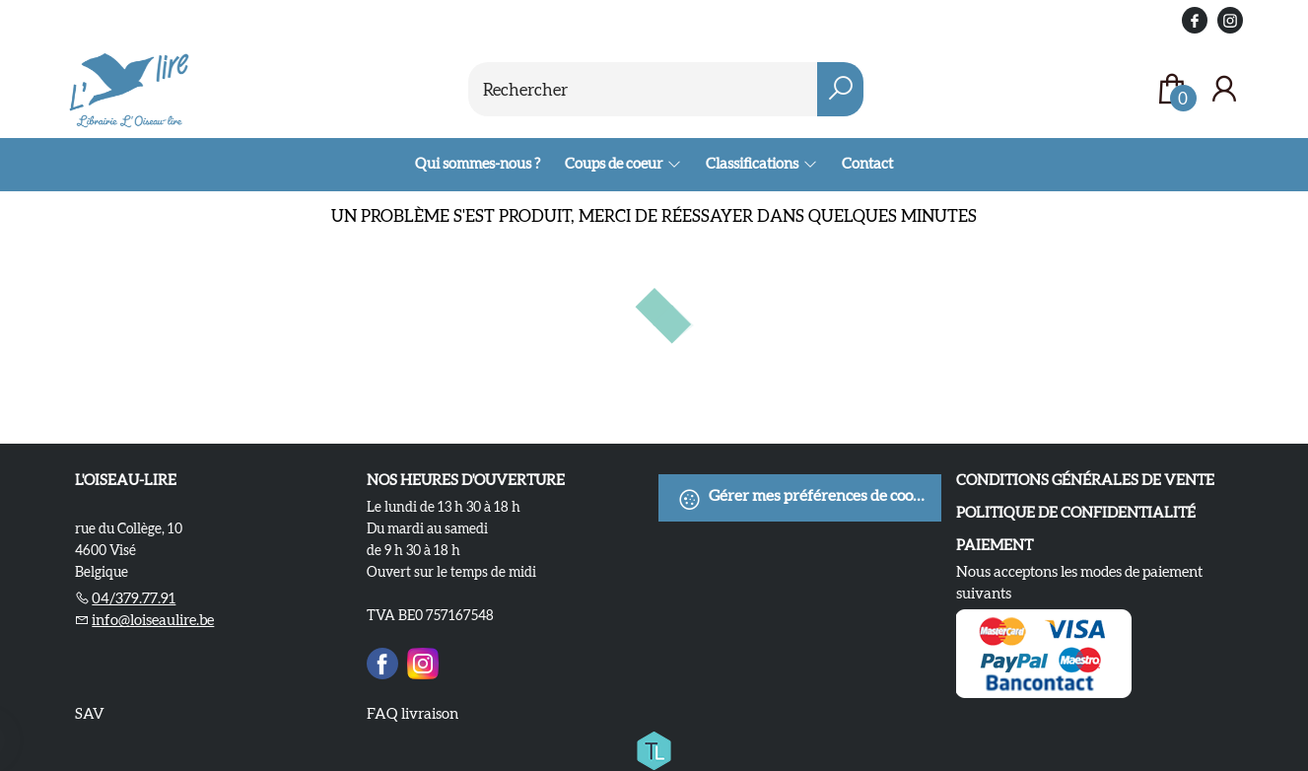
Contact (867, 163)
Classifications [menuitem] (753, 163)
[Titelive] (653, 747)
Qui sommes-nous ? (477, 163)
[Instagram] (423, 660)
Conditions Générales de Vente (1085, 479)
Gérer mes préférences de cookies (808, 499)
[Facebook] (382, 660)
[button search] (840, 89)
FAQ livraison (412, 713)
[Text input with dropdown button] (643, 89)
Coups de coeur (614, 163)
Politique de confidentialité (1076, 512)
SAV (89, 713)
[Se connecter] (1224, 89)
